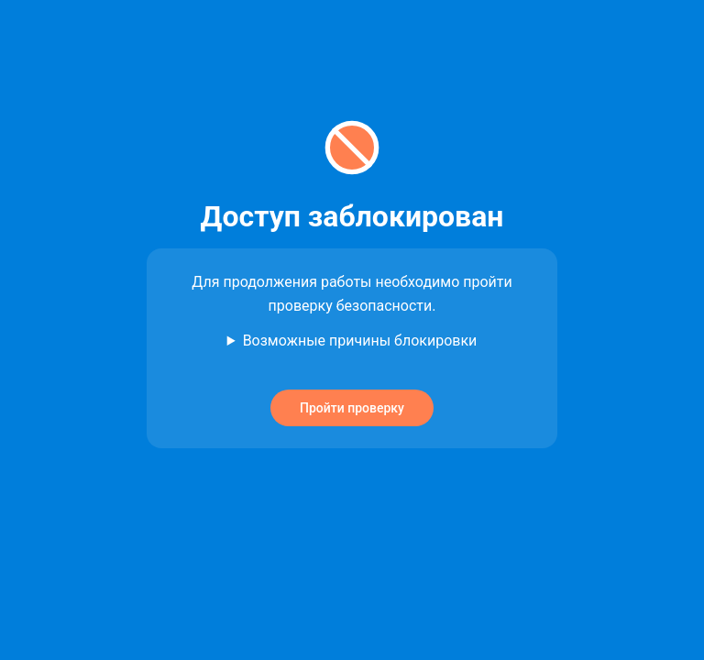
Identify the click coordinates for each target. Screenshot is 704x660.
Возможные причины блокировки (360, 340)
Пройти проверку (352, 408)
